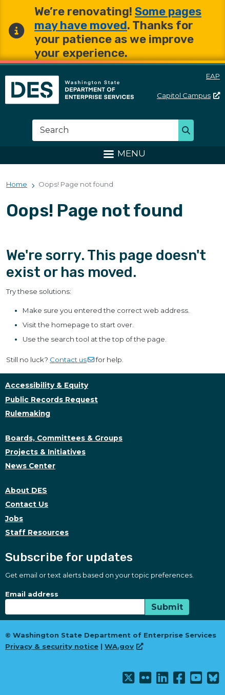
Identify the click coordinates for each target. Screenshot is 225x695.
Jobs (14, 518)
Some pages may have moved (117, 18)
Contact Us (26, 504)
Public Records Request (51, 399)
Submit (167, 607)
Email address (31, 594)
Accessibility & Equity (46, 385)
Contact (72, 359)
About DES (26, 490)
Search (189, 131)
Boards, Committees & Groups (63, 438)
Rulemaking (27, 413)
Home (16, 184)
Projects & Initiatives (45, 452)
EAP (213, 76)
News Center (30, 466)
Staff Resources (37, 532)
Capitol (188, 95)
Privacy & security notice (51, 646)
